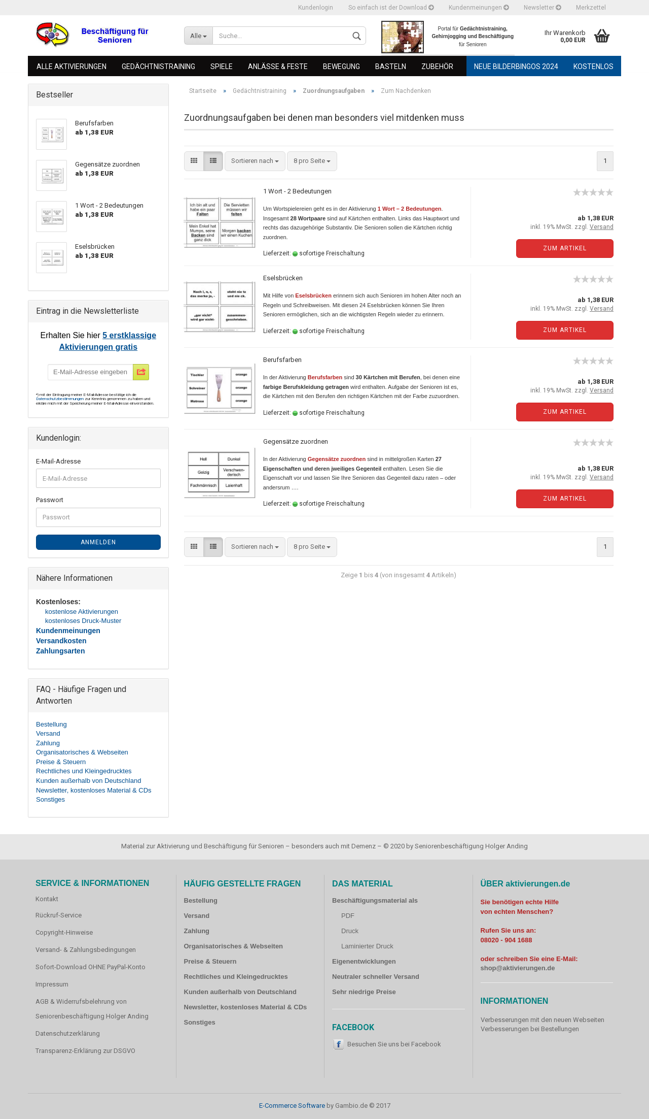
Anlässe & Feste (278, 66)
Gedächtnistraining (158, 66)
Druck (349, 931)
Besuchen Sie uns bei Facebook (394, 1044)
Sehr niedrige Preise (364, 992)
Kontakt (46, 899)
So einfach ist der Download (391, 7)
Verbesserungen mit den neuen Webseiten (542, 1020)
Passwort (49, 500)
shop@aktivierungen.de (518, 968)
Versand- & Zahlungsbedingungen (85, 949)
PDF (347, 915)
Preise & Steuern (61, 762)
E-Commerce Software (292, 1105)
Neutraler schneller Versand (375, 976)
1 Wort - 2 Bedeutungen (297, 191)
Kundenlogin (315, 7)
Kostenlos (593, 66)
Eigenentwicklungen (364, 961)
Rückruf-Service (58, 915)
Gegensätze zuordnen (295, 441)
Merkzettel (591, 7)
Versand (48, 733)
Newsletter (542, 7)
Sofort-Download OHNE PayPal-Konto (90, 967)
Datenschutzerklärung (67, 1033)
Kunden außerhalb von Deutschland (88, 780)
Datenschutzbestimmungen (60, 399)
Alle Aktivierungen (71, 66)
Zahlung (48, 743)
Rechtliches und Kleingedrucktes (84, 771)
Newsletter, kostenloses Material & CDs (94, 790)
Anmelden (98, 542)
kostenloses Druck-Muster (83, 620)
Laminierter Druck (367, 946)
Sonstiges (50, 799)
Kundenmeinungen (479, 7)
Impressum (51, 984)
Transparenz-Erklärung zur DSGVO (85, 1051)
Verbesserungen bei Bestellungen (530, 1029)
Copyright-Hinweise (64, 932)
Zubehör (437, 66)
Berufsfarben (282, 360)
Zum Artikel (565, 248)
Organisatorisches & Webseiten (82, 752)
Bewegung (341, 66)
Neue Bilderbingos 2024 (516, 66)
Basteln (390, 66)
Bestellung (51, 724)
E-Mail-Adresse (58, 461)
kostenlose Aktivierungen (81, 611)
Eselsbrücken (283, 278)
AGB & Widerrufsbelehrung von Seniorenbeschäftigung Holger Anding (92, 1009)
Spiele (221, 66)
